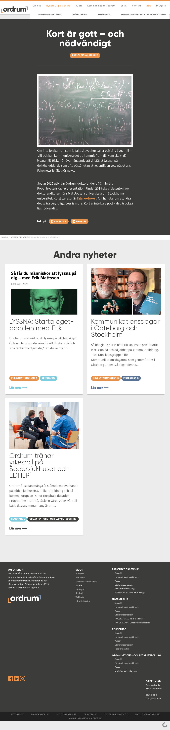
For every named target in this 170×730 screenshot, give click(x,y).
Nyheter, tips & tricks (58, 5)
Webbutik (77, 603)
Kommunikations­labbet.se (85, 727)
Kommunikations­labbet (84, 587)
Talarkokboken (87, 198)
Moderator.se (40, 723)
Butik (124, 5)
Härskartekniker (119, 655)
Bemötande (116, 636)
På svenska (78, 583)
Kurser (115, 587)
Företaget (77, 595)
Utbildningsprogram (122, 591)
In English (77, 579)
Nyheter (77, 591)
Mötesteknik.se (66, 723)
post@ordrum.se (153, 707)
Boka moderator (127, 624)
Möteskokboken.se (147, 723)
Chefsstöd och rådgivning (124, 679)
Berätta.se (90, 723)
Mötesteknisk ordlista (130, 628)
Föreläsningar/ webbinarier (125, 583)
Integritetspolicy (81, 607)
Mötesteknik (117, 606)
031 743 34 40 (151, 703)
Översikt (116, 579)
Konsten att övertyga (128, 598)
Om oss (37, 5)
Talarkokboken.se (116, 723)
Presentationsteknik (123, 576)
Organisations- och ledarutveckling (123, 663)
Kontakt (136, 5)
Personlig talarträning (122, 594)
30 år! (79, 5)
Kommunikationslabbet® (101, 5)
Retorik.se (17, 723)
